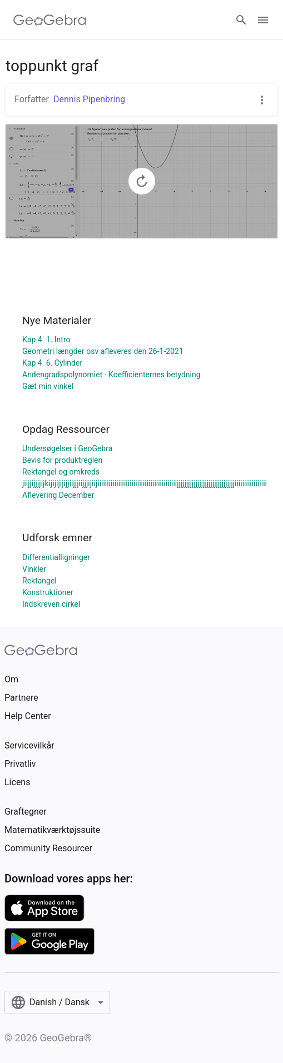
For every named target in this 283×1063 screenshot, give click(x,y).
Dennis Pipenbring (89, 99)
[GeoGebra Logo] (49, 20)
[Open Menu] (263, 20)
